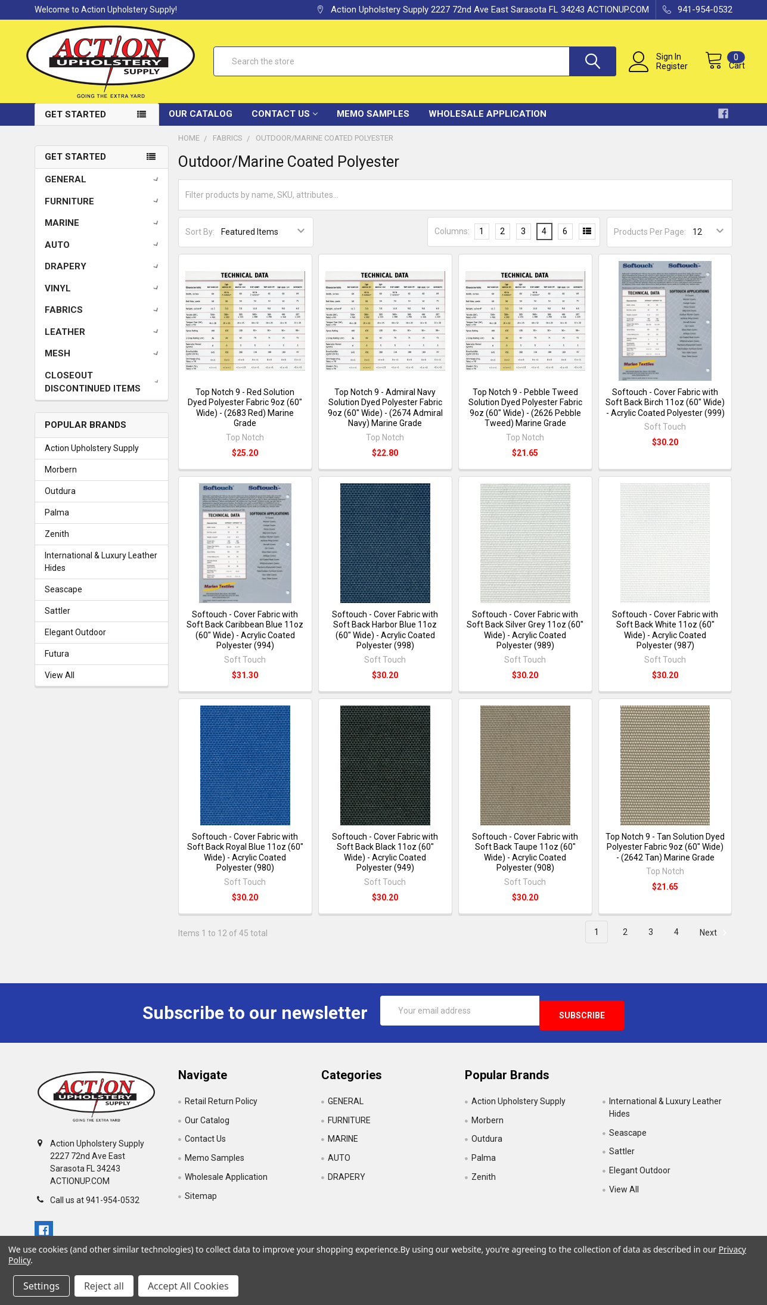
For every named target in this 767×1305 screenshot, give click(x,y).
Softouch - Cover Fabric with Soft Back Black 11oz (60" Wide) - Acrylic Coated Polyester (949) (385, 861)
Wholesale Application (487, 122)
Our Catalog (200, 122)
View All (59, 684)
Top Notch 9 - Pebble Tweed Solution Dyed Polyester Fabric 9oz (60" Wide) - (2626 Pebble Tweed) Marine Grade (525, 417)
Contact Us (284, 122)
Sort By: (200, 241)
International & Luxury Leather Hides (101, 571)
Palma (57, 522)
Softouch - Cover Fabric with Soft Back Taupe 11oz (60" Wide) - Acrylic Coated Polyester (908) (525, 861)
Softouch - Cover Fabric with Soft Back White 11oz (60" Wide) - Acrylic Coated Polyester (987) (665, 639)
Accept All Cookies (188, 1285)
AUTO (104, 253)
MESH (104, 362)
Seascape (63, 599)
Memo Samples (373, 122)
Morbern (61, 479)
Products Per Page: (650, 241)
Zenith (57, 543)
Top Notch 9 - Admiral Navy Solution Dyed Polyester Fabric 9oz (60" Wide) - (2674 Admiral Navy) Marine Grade (385, 417)
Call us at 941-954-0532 (94, 1205)
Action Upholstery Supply (92, 457)
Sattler (57, 620)
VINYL (104, 297)
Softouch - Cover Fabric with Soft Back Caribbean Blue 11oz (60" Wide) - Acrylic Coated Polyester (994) (245, 639)
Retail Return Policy (221, 1105)
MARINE (104, 231)
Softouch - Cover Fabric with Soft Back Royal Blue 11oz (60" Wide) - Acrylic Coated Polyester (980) (245, 861)
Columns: (452, 241)
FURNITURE (104, 210)
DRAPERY (104, 275)
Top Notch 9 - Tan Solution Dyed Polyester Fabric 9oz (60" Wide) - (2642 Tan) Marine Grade (665, 856)
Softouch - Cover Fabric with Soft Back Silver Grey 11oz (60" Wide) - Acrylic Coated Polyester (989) (525, 639)
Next (715, 941)
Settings (41, 1285)
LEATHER (104, 340)
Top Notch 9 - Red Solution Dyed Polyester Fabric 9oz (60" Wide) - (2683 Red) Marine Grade (245, 417)
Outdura (60, 500)
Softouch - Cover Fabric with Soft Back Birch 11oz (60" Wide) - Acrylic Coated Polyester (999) (665, 412)
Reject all (104, 1285)
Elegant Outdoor (75, 642)
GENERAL (104, 188)
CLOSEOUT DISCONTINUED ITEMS (104, 391)
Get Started (75, 123)
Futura (57, 663)
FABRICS (104, 318)
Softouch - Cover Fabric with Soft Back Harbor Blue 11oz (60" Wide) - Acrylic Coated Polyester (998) (385, 639)
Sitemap (201, 1200)
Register (660, 72)
